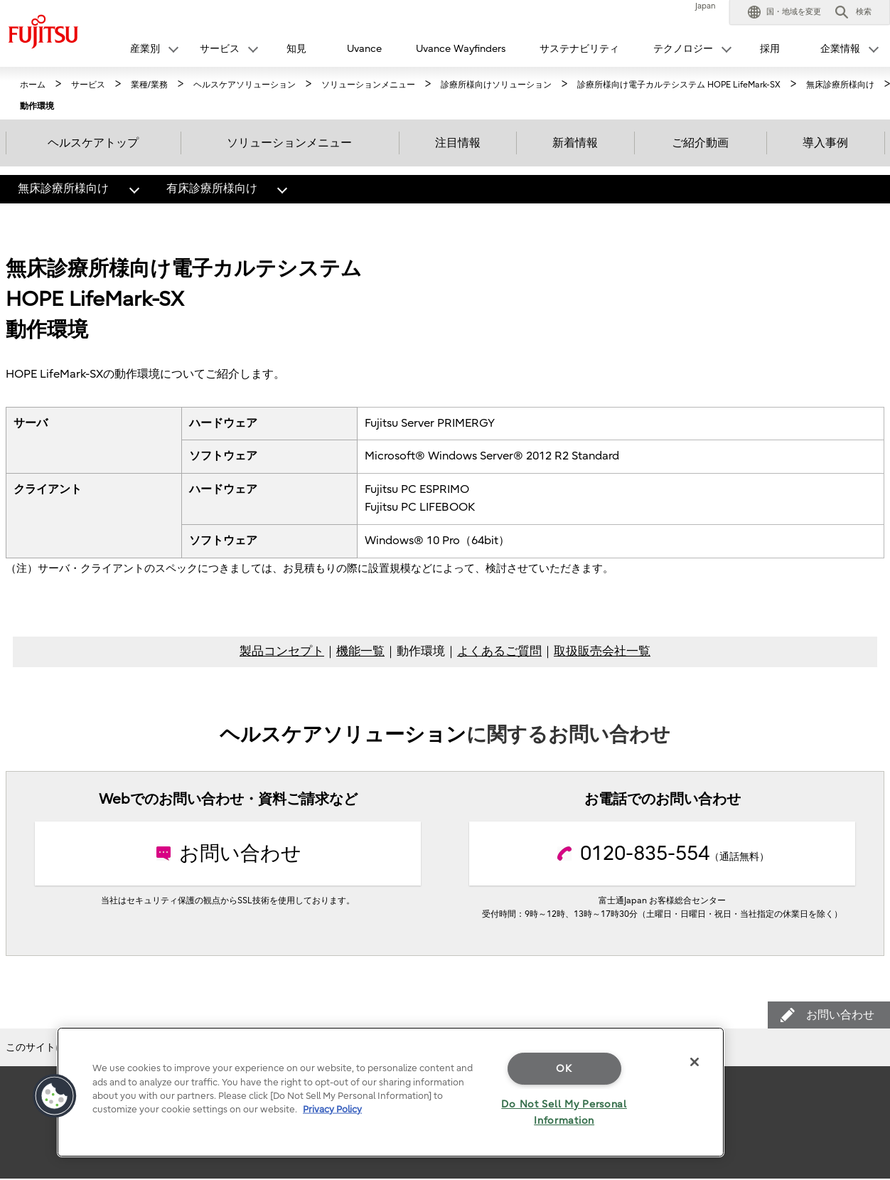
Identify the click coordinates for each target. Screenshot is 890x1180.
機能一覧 (360, 651)
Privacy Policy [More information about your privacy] (332, 1109)
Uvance (364, 49)
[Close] (694, 1062)
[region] (390, 1092)
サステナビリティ (579, 49)
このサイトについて (50, 1047)
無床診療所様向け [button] (83, 185)
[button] (784, 12)
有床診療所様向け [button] (231, 185)
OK (564, 1069)
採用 (770, 49)
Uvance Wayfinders (460, 49)
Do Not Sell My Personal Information (564, 1112)
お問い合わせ (848, 1011)
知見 (296, 49)
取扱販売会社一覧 (602, 651)
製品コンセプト (282, 651)
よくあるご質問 (499, 651)
